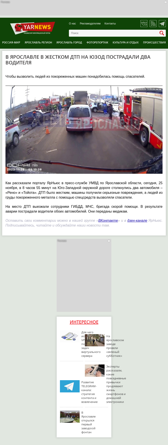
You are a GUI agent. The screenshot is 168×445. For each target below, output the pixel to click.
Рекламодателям (90, 23)
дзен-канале (137, 220)
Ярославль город (69, 42)
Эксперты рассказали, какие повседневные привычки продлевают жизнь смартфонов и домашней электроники (116, 384)
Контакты (110, 23)
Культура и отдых (125, 42)
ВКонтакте (108, 220)
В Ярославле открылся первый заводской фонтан (88, 422)
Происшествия (154, 42)
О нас (72, 23)
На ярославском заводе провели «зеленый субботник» (115, 346)
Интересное (84, 322)
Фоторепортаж (97, 42)
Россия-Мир (11, 42)
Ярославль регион (38, 42)
